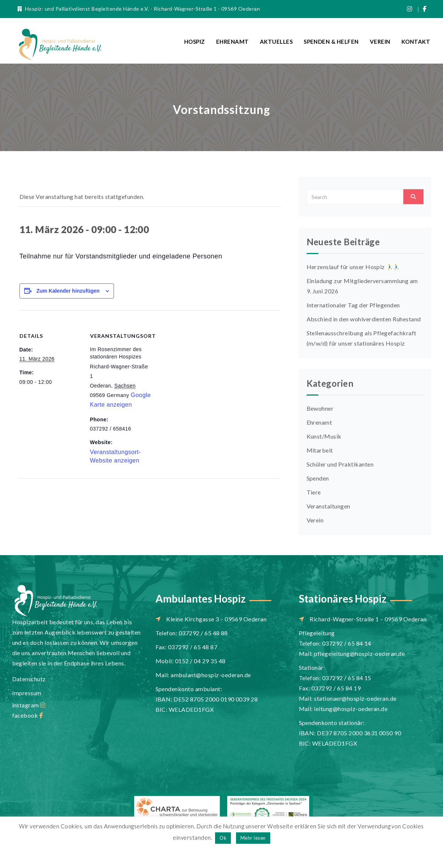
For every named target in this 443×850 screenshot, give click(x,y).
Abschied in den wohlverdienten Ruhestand (364, 318)
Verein (380, 41)
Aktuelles (276, 41)
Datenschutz (29, 678)
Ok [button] (222, 838)
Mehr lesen (253, 838)
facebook (27, 715)
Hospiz (194, 41)
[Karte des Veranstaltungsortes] (199, 361)
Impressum (27, 692)
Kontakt (415, 41)
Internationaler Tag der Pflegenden (353, 304)
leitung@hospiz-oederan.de (350, 708)
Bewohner (320, 408)
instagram (29, 704)
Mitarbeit (320, 450)
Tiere (314, 492)
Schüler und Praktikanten (340, 464)
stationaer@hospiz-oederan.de (355, 698)
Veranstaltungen (328, 506)
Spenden (318, 478)
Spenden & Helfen (331, 41)
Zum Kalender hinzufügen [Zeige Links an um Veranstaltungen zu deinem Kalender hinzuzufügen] (68, 291)
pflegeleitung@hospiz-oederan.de (359, 653)
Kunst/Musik (324, 436)
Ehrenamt (232, 41)
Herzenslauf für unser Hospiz (353, 266)
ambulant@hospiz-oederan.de (211, 674)
